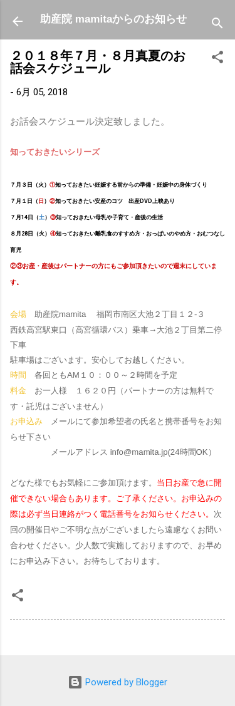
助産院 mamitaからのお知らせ (113, 19)
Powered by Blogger (117, 682)
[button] (217, 59)
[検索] (217, 25)
